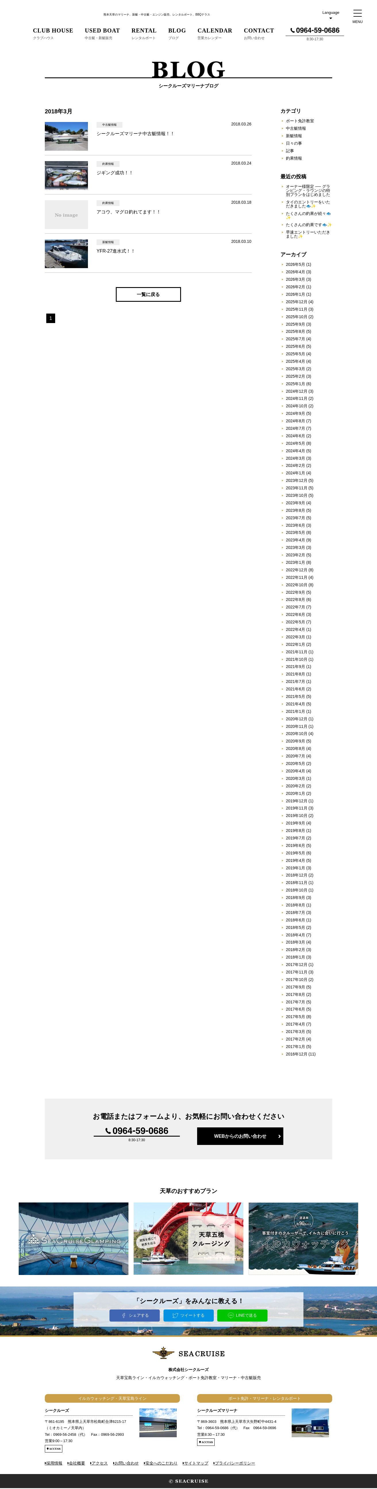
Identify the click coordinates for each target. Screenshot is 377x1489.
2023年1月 (295, 563)
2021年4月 (295, 705)
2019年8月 (295, 831)
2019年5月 (295, 854)
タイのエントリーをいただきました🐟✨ (308, 205)
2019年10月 (296, 816)
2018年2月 (295, 950)
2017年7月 (295, 1003)
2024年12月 (296, 392)
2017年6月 (295, 1010)
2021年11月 (296, 653)
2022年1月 (295, 645)
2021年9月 (295, 667)
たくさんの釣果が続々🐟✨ (308, 216)
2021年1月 (295, 712)
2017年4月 (295, 1025)
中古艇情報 (296, 129)
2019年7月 (295, 839)
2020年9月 (295, 742)
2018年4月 (295, 936)
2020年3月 (295, 779)
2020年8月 (295, 749)
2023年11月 (296, 489)
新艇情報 (294, 137)
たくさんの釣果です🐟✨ (309, 226)
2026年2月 (295, 288)
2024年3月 (295, 459)
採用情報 (54, 1463)
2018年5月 (295, 928)
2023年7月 (295, 519)
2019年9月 (295, 824)
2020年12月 (296, 720)
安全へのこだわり (161, 1463)
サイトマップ (196, 1463)
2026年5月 (295, 265)
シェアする (139, 1316)
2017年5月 (295, 1017)
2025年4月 (295, 362)
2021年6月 (295, 690)
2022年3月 (295, 638)
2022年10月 (296, 586)
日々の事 (294, 144)
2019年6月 (295, 846)
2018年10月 (296, 891)
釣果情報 (294, 159)
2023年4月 (295, 541)
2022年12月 (296, 571)
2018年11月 (296, 883)
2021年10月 (296, 660)
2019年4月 (295, 861)
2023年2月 (295, 556)
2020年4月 (295, 772)
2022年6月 (295, 615)
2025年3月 (295, 370)
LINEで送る (246, 1316)
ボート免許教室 (300, 122)
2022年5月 (295, 623)
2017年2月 (295, 1040)
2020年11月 (296, 727)
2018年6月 (295, 921)
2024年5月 (295, 444)
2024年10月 (296, 407)
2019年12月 (296, 801)
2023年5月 (295, 533)
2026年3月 (295, 280)
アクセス (100, 1463)
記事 (290, 152)
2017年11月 (296, 973)
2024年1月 (295, 474)
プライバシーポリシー (235, 1463)
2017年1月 (295, 1047)
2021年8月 (295, 675)
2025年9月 (295, 325)
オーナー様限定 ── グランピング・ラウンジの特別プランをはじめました (308, 191)
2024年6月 (295, 437)
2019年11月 (296, 809)
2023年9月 (295, 504)
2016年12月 (296, 1055)
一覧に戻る (148, 295)
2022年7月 (295, 608)
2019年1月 (295, 868)
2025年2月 (295, 377)
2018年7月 (295, 913)
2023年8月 (295, 511)
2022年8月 (295, 600)
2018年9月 (295, 898)
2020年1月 (295, 794)
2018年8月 (295, 906)
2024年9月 (295, 414)
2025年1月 (295, 385)
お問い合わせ (127, 1463)
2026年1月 (295, 295)
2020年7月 (295, 757)
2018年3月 (295, 943)
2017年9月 (295, 988)
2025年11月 (296, 310)
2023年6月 (295, 526)
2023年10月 (296, 496)
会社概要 (77, 1463)
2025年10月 (296, 318)
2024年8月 (295, 422)
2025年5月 (295, 355)
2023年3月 (295, 548)
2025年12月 (296, 303)
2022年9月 (295, 593)
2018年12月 (296, 876)
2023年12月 (296, 481)
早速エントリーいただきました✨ (308, 235)
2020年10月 (296, 734)
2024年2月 (295, 466)
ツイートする (192, 1316)
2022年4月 (295, 630)
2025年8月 (295, 332)
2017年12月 (296, 965)
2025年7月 (295, 340)
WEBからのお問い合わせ (240, 1136)
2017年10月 (296, 980)
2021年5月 (295, 697)
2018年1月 (295, 958)
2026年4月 (295, 273)
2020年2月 (295, 787)
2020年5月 (295, 764)
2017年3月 (295, 1032)
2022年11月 (296, 578)
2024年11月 (296, 399)
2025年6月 (295, 347)
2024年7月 (295, 429)
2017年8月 (295, 995)
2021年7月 (295, 682)
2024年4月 (295, 452)
